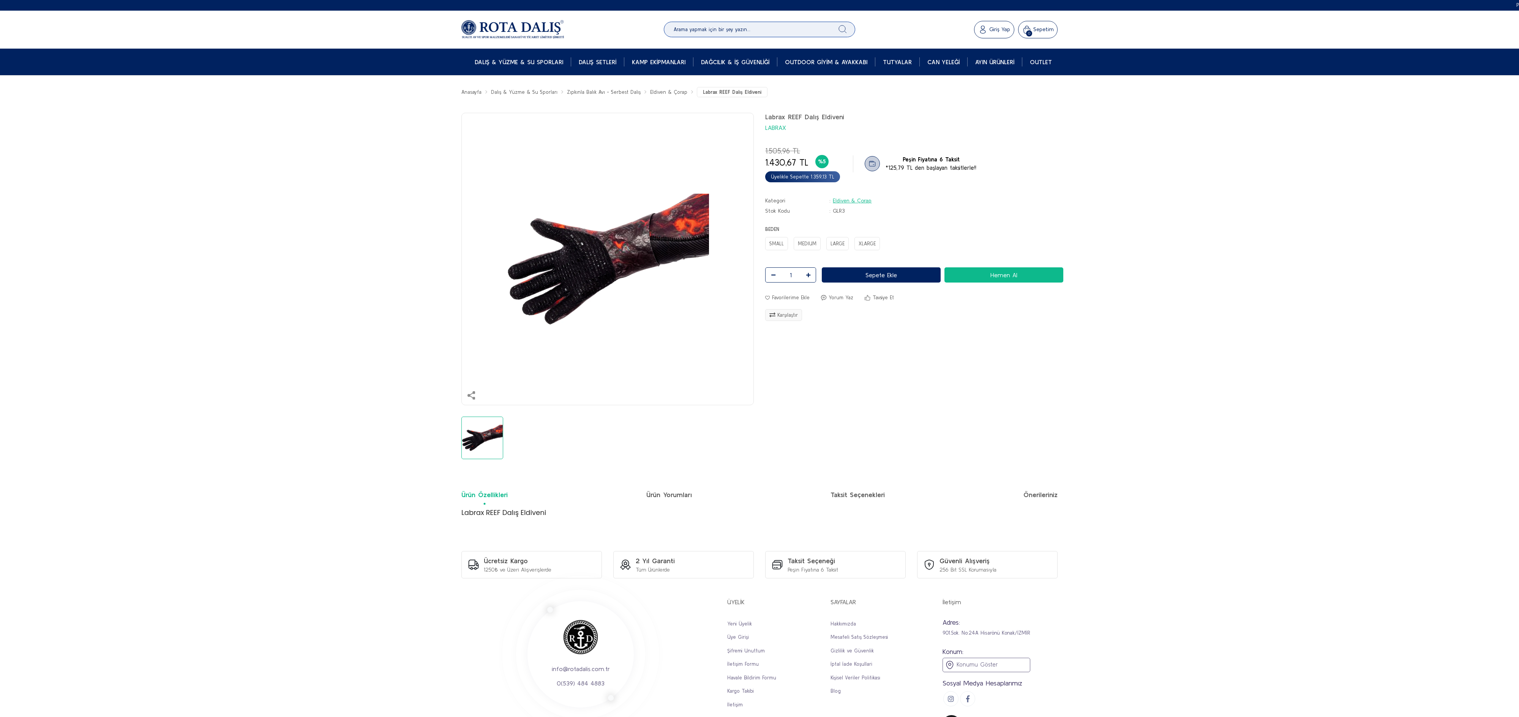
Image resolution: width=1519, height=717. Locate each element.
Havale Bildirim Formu (751, 678)
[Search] (759, 29)
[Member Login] (994, 29)
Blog (836, 691)
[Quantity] (791, 275)
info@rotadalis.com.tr (581, 668)
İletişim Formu (743, 664)
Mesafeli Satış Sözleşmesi (859, 637)
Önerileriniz (1040, 495)
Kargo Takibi (740, 691)
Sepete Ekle (881, 275)
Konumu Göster (971, 665)
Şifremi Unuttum (746, 651)
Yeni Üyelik (739, 624)
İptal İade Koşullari (851, 664)
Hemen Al (1003, 275)
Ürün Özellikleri (484, 495)
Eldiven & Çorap (852, 200)
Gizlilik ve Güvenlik (852, 651)
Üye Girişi (738, 637)
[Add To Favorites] (787, 298)
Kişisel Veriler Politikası (855, 678)
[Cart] (1038, 29)
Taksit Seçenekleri (858, 495)
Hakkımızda (843, 624)
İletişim (735, 705)
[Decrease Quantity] (773, 275)
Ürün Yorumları (669, 495)
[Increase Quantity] (808, 275)
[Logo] (512, 29)
